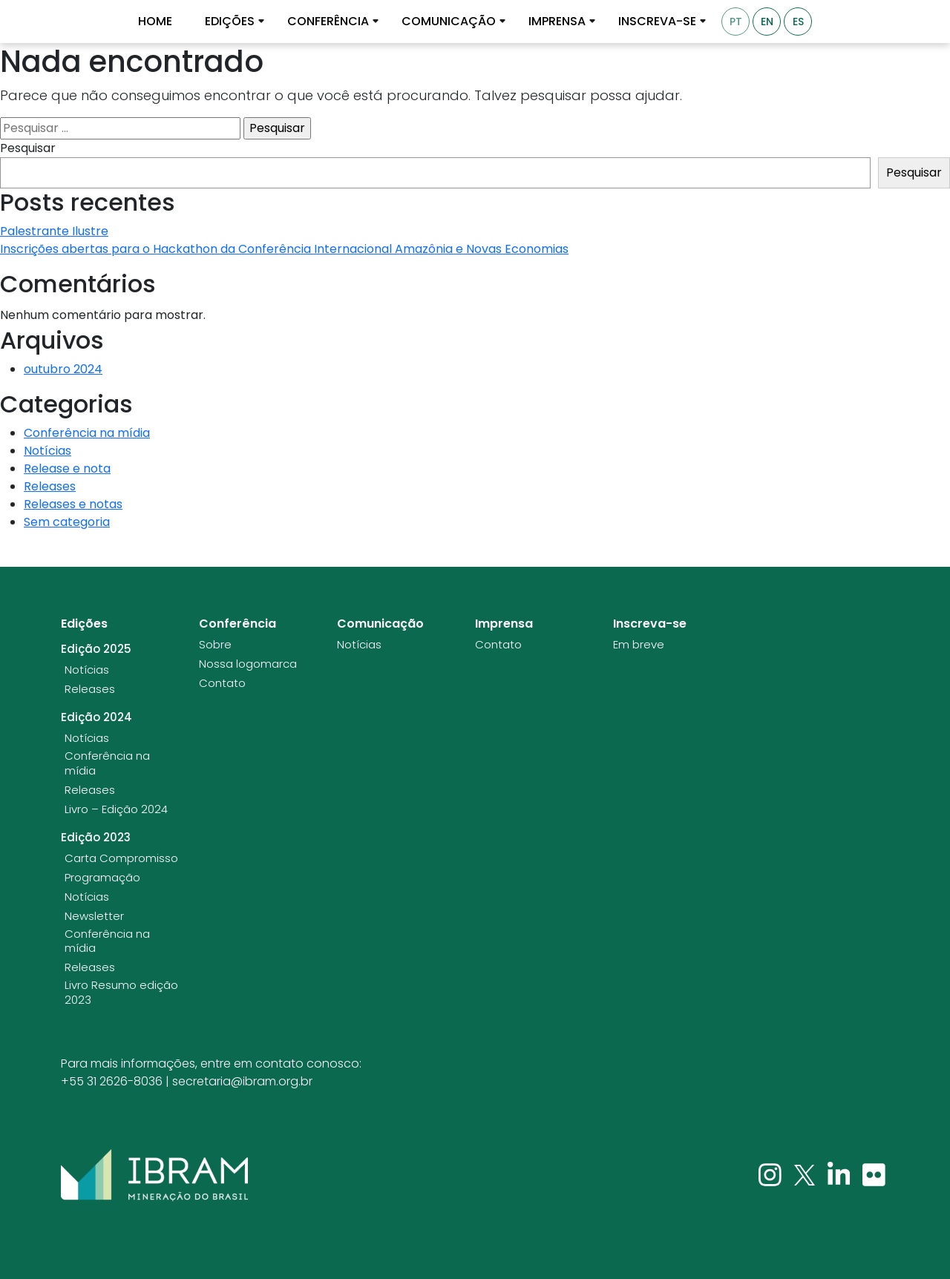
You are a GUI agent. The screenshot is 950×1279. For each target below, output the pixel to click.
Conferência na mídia (87, 432)
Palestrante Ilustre (54, 231)
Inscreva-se (657, 21)
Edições (230, 21)
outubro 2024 (63, 369)
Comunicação (449, 21)
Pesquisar (28, 148)
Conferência (328, 21)
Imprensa (557, 21)
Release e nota (67, 468)
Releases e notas (73, 504)
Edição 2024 (96, 717)
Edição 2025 (96, 649)
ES (798, 21)
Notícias (47, 450)
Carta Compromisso (121, 858)
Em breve (638, 644)
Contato (222, 683)
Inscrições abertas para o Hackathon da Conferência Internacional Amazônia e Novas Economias (284, 248)
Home (155, 21)
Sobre (215, 644)
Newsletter (94, 916)
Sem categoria (67, 521)
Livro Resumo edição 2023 (121, 992)
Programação (102, 877)
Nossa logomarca (248, 664)
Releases (50, 486)
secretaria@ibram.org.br (242, 1081)
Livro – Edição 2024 (116, 809)
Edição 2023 (96, 837)
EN (767, 21)
